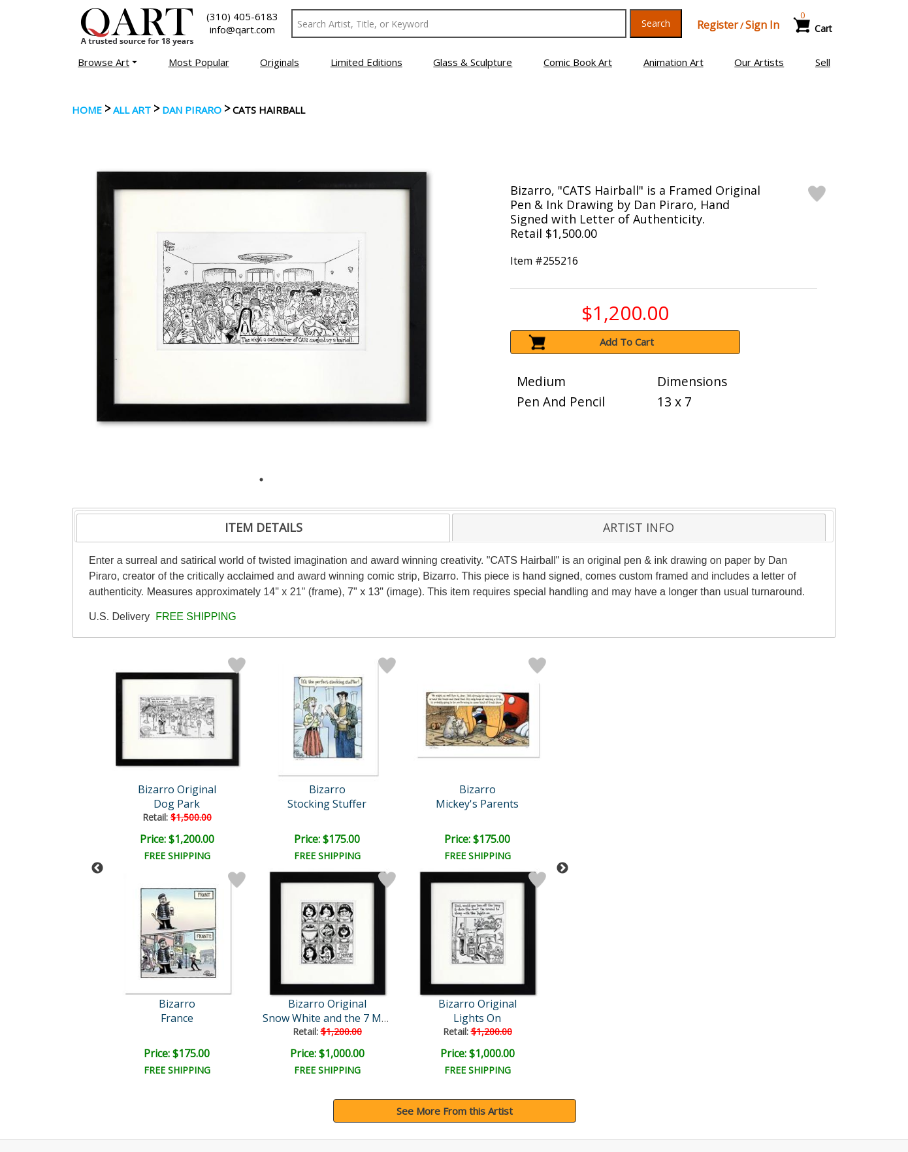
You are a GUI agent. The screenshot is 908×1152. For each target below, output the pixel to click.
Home (87, 109)
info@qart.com (242, 29)
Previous (97, 761)
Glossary (678, 1029)
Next (562, 761)
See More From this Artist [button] (455, 896)
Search (655, 23)
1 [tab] (261, 479)
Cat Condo (517, 804)
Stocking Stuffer (178, 804)
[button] (107, 62)
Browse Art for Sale (120, 1048)
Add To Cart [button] (627, 341)
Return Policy (493, 1067)
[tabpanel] (261, 296)
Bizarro (178, 789)
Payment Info (494, 1030)
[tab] (263, 528)
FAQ (279, 1067)
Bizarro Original (517, 789)
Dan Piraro (191, 109)
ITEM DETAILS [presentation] (263, 527)
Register (717, 25)
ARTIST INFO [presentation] (638, 527)
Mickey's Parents (291, 804)
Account (288, 1030)
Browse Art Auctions (122, 1030)
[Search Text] (459, 23)
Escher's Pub (404, 804)
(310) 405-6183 (242, 16)
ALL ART (132, 109)
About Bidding (107, 1085)
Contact (287, 1048)
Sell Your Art (103, 1067)
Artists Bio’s (685, 1048)
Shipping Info (492, 1048)
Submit (290, 962)
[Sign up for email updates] (170, 962)
